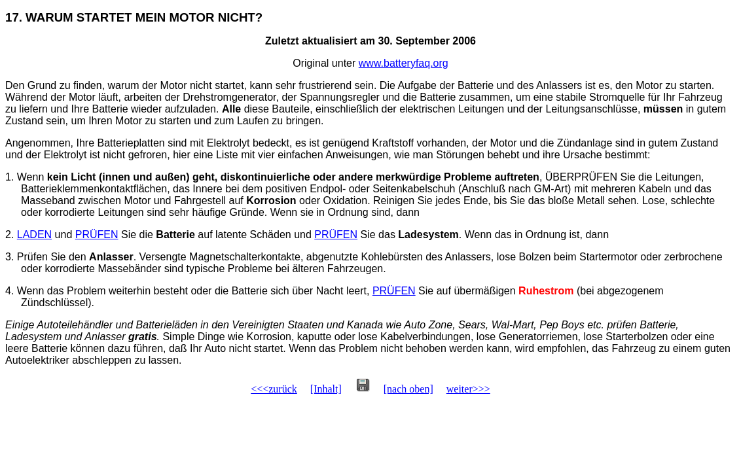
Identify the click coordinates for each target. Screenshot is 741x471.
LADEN (34, 234)
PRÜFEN (96, 234)
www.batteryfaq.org (403, 63)
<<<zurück (274, 388)
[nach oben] (408, 388)
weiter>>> (468, 388)
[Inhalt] (326, 388)
